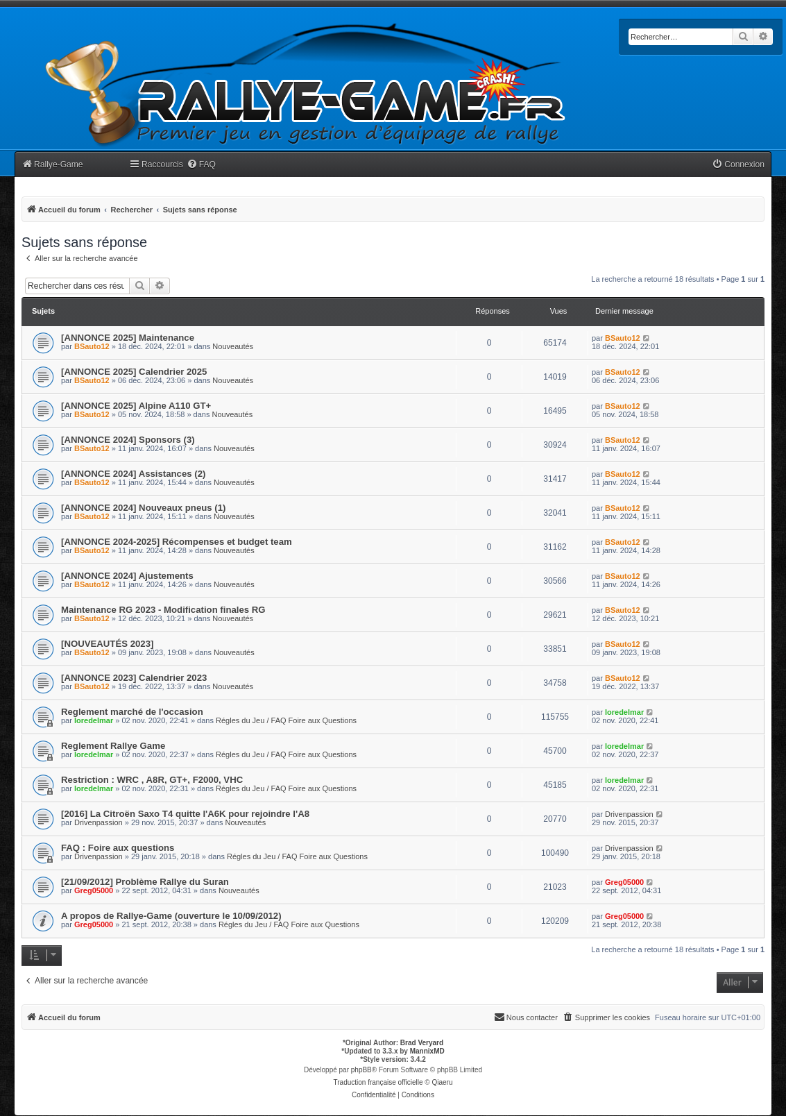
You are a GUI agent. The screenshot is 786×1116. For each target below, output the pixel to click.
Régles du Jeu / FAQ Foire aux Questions (286, 720)
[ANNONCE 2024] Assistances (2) (133, 473)
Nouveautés (232, 346)
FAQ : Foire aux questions (117, 848)
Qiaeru (442, 1082)
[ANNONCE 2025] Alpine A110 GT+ (136, 405)
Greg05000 (93, 890)
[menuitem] (201, 164)
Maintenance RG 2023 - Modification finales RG (163, 609)
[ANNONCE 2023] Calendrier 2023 (134, 678)
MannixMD (427, 1051)
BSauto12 (92, 346)
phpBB (361, 1070)
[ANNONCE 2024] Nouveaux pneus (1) (143, 507)
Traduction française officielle (378, 1082)
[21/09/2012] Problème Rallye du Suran (145, 882)
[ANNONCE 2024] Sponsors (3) (128, 439)
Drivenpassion (98, 822)
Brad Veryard (421, 1043)
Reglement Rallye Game (113, 746)
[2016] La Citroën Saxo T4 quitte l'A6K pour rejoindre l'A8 (185, 814)
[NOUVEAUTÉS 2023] (107, 644)
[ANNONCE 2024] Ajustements (127, 575)
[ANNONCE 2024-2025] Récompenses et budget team (176, 541)
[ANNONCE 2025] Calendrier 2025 (134, 371)
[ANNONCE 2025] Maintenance (127, 337)
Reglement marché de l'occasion (132, 712)
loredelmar (93, 720)
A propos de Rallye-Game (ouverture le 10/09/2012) (171, 916)
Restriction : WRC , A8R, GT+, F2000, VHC (152, 780)
